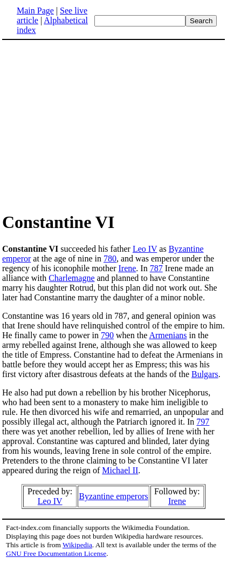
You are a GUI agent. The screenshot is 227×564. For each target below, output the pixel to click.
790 (107, 335)
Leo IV (145, 248)
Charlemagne (71, 278)
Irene (127, 268)
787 (156, 268)
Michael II (120, 470)
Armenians (168, 335)
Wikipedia (77, 545)
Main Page (35, 10)
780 (110, 258)
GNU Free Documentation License (56, 553)
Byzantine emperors (113, 496)
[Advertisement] (92, 125)
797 (202, 421)
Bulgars (204, 374)
